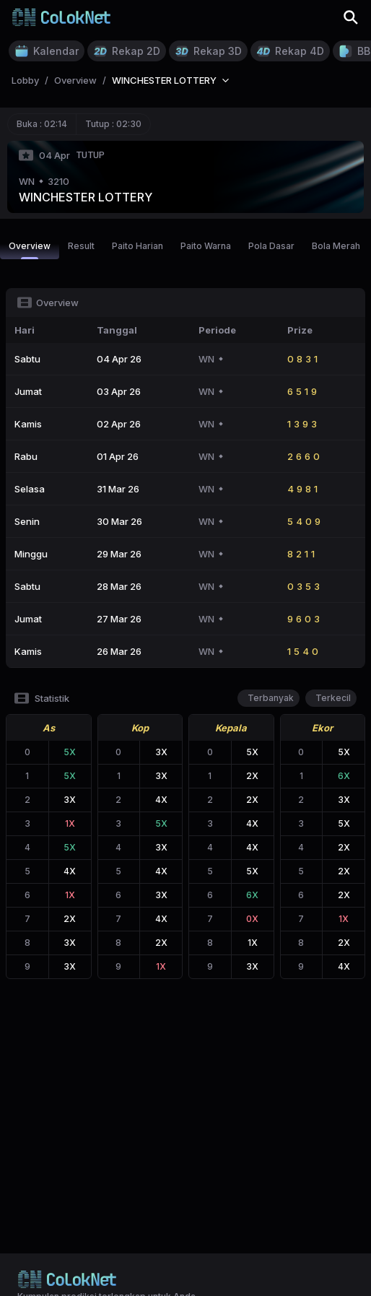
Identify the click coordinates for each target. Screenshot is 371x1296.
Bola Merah (336, 245)
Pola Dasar (271, 245)
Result (81, 245)
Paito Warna (205, 245)
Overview (30, 249)
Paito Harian (137, 245)
